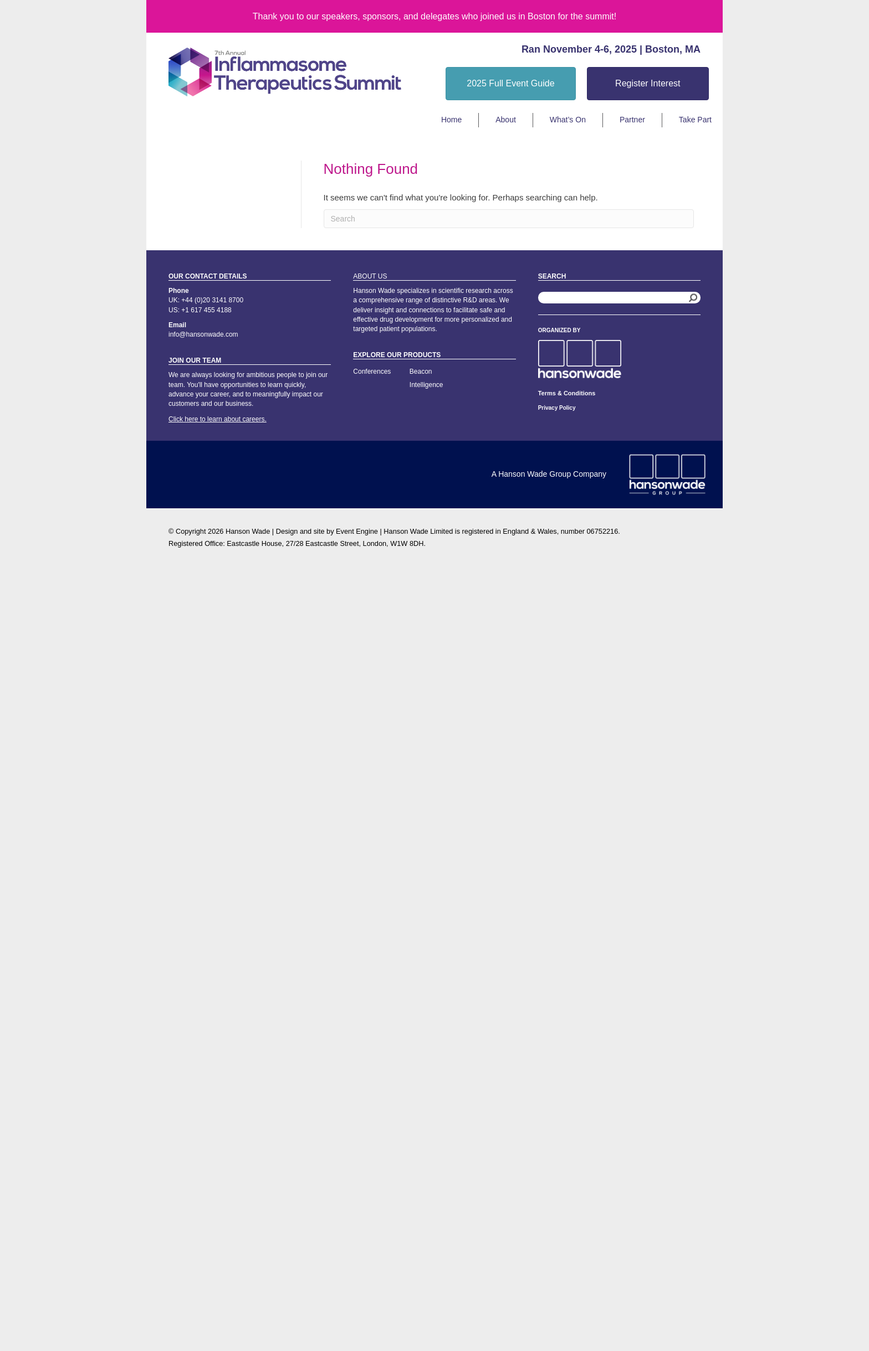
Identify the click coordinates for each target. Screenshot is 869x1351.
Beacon (421, 371)
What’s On (568, 119)
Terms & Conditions (567, 393)
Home (451, 119)
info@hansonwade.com (203, 334)
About (505, 119)
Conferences (372, 371)
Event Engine (357, 531)
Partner (632, 119)
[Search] (509, 218)
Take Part (695, 119)
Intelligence (426, 385)
